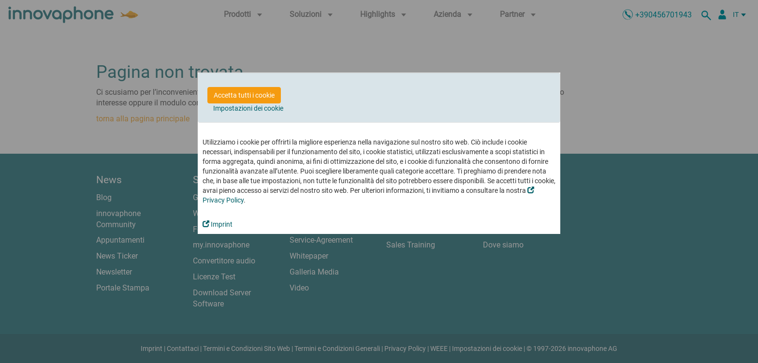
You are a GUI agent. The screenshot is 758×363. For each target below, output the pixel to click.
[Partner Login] (722, 14)
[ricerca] (707, 14)
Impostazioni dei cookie (248, 108)
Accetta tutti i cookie (244, 95)
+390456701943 (663, 14)
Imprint (218, 224)
